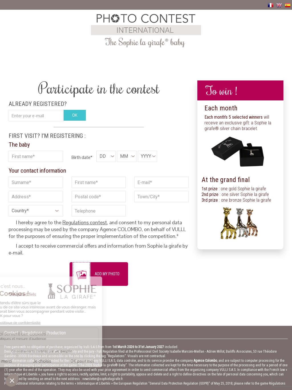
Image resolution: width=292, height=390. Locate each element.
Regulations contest (84, 222)
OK (74, 115)
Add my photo (107, 274)
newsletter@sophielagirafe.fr (102, 379)
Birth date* (82, 157)
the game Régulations (270, 383)
